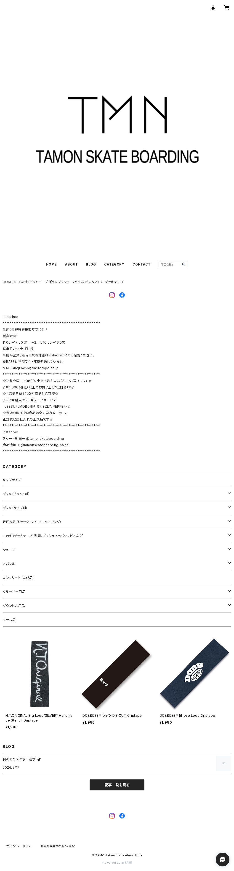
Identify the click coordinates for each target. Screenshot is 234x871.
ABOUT (71, 264)
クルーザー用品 (14, 592)
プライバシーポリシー (19, 846)
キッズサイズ (12, 480)
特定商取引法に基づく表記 (58, 846)
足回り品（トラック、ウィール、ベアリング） (32, 522)
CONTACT (142, 264)
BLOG (91, 264)
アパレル (9, 564)
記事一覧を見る (117, 785)
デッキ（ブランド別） (16, 494)
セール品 (9, 619)
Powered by (117, 862)
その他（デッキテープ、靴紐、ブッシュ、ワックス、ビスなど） (59, 282)
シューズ (9, 550)
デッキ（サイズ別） (15, 508)
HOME (51, 264)
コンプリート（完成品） (19, 578)
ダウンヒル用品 (14, 606)
